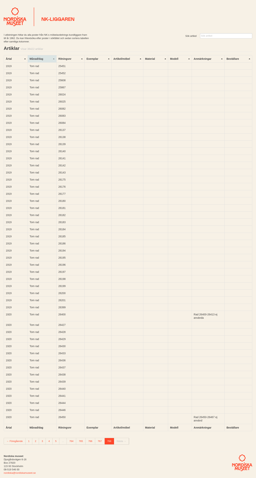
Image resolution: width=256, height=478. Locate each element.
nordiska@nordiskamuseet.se (20, 472)
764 (71, 441)
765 (81, 441)
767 (100, 441)
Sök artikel (191, 36)
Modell (174, 58)
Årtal (9, 58)
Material (150, 58)
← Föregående (15, 441)
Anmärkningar (202, 58)
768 (109, 441)
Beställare (233, 58)
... (63, 441)
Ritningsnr (64, 58)
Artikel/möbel (121, 58)
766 (90, 441)
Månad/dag (36, 58)
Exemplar (92, 58)
